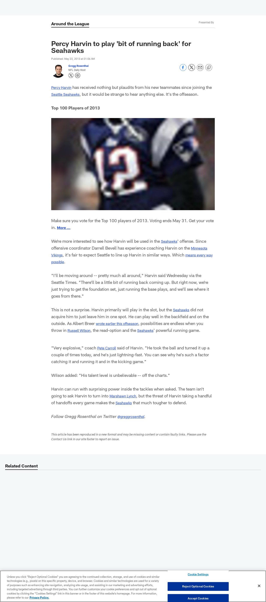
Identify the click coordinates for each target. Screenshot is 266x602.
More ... (65, 227)
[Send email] (200, 70)
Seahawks (170, 241)
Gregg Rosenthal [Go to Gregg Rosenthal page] (78, 65)
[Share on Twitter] (191, 70)
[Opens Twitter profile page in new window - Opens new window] (71, 75)
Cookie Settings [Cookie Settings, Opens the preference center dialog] (198, 575)
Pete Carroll (108, 347)
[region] (133, 586)
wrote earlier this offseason (121, 323)
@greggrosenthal (133, 417)
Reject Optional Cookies (198, 586)
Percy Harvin (63, 87)
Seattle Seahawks (74, 94)
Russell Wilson (81, 330)
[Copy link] (208, 67)
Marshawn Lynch (125, 395)
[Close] (259, 586)
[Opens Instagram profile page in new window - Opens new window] (77, 75)
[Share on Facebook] (183, 70)
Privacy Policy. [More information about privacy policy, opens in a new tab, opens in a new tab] (39, 597)
